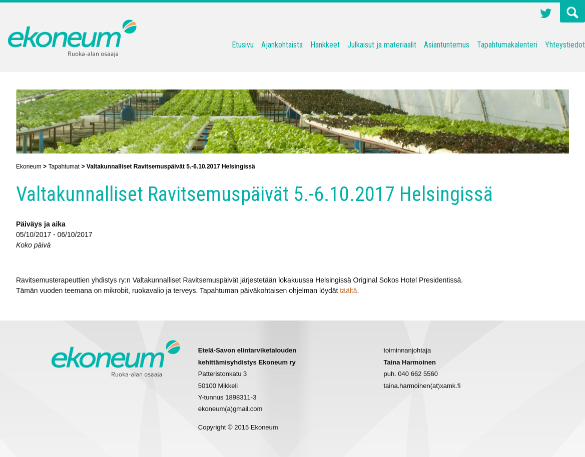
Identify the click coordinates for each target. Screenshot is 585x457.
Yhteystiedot (565, 45)
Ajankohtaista (282, 45)
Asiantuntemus (446, 45)
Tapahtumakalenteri (507, 45)
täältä (348, 290)
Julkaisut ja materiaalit (381, 45)
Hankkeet (325, 45)
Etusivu (243, 45)
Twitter (546, 14)
